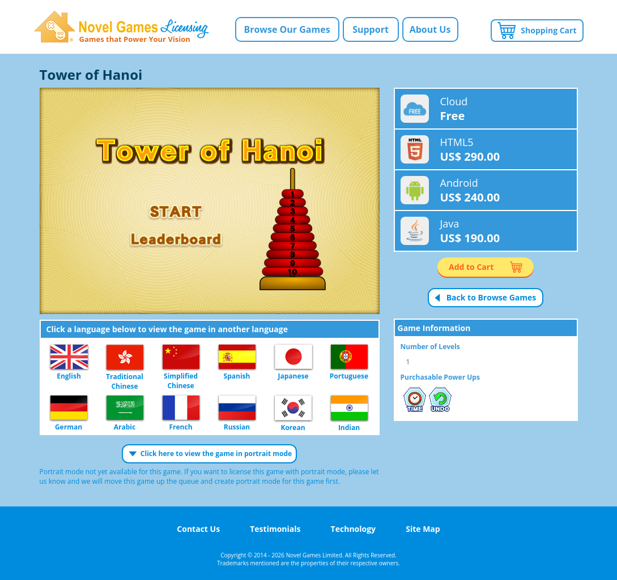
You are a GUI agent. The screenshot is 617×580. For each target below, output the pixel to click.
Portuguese (349, 357)
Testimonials (275, 528)
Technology (353, 528)
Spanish (237, 357)
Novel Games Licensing (121, 27)
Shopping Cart (548, 30)
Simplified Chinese (181, 357)
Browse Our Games (287, 29)
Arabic (125, 408)
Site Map (423, 528)
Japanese (293, 357)
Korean (293, 408)
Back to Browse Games (491, 297)
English (69, 357)
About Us (430, 29)
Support (370, 29)
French (181, 408)
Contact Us (198, 528)
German (69, 408)
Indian (349, 408)
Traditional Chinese (125, 357)
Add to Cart (471, 266)
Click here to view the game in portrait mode (216, 453)
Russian (237, 408)
